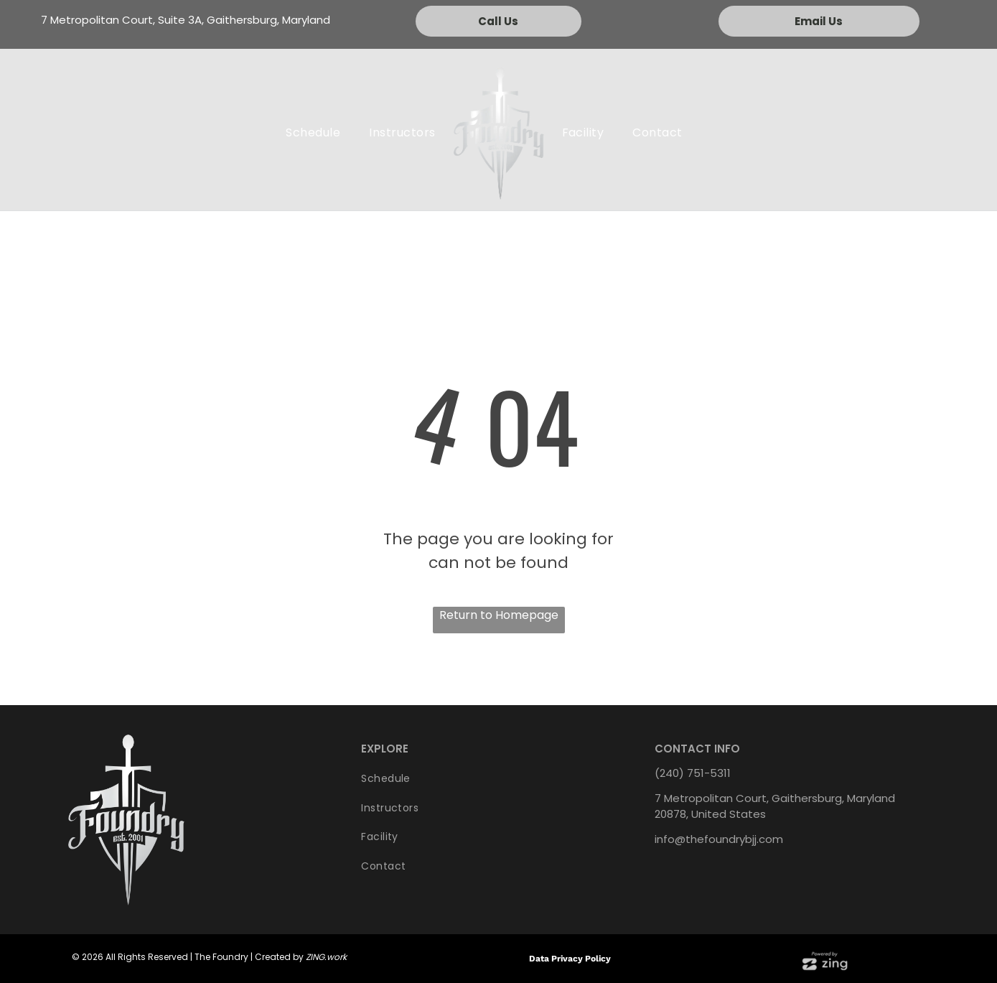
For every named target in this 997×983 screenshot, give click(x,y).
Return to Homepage (498, 615)
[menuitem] (313, 133)
